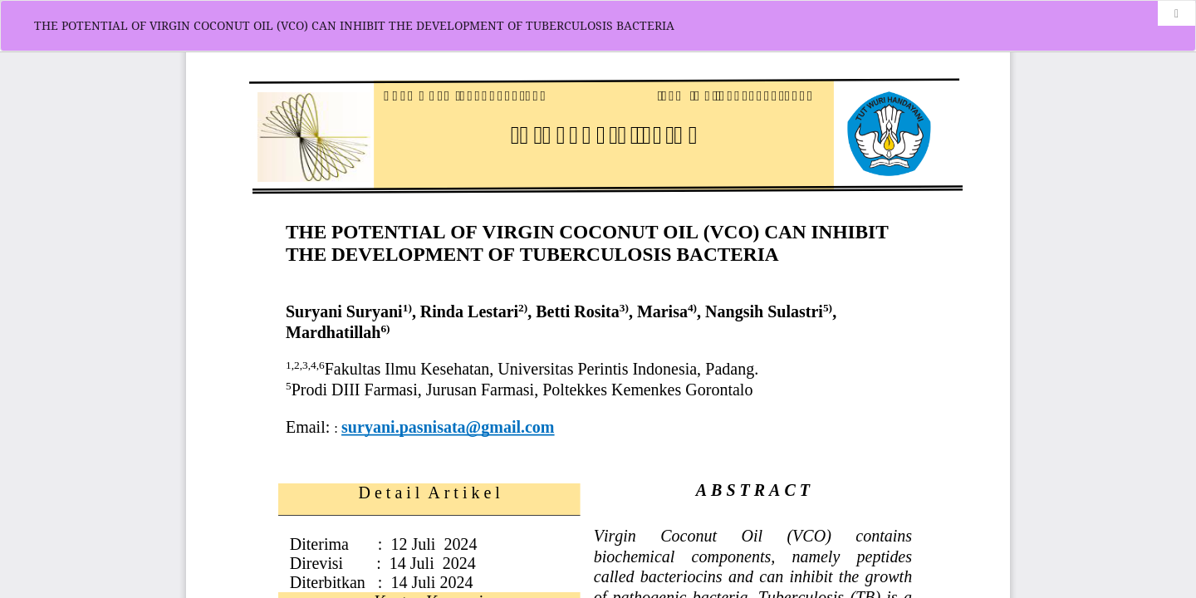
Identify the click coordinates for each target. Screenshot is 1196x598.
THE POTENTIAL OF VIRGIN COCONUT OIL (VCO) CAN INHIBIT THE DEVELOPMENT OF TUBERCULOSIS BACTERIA (354, 25)
